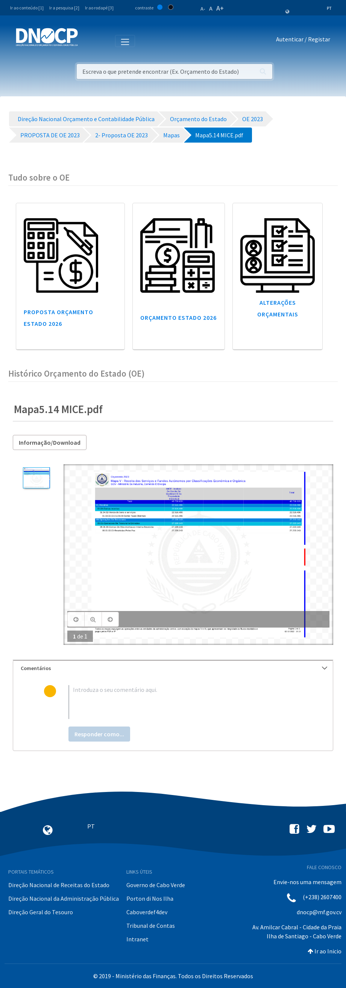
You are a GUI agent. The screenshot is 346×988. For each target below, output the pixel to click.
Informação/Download (49, 442)
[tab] (173, 668)
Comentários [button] (174, 668)
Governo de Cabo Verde (155, 885)
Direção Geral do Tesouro (40, 912)
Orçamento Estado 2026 (178, 317)
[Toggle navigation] (88, 40)
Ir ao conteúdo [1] (27, 8)
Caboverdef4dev (146, 912)
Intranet (137, 939)
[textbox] (185, 702)
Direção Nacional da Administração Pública (63, 898)
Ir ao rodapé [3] (99, 8)
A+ (220, 8)
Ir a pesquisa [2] (64, 8)
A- (202, 8)
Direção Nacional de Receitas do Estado (58, 885)
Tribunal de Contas (150, 925)
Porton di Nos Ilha (149, 898)
